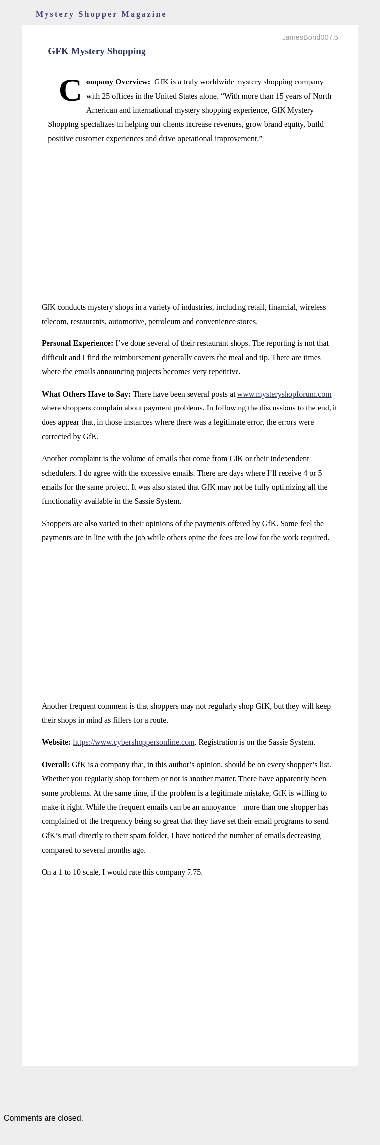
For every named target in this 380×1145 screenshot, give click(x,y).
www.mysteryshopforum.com (285, 394)
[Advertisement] (190, 223)
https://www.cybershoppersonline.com (134, 742)
